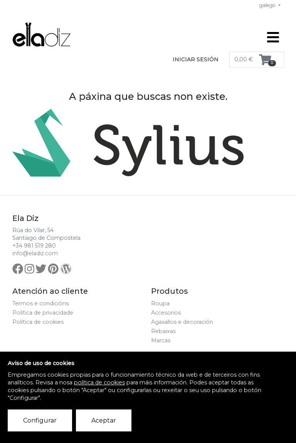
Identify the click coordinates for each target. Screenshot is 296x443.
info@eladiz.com (35, 253)
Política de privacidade (42, 312)
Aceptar (103, 420)
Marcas (160, 340)
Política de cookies (38, 321)
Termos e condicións (40, 303)
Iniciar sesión (196, 59)
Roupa (160, 303)
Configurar (40, 420)
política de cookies (99, 382)
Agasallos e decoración (182, 321)
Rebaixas (163, 331)
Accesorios (166, 312)
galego (268, 5)
